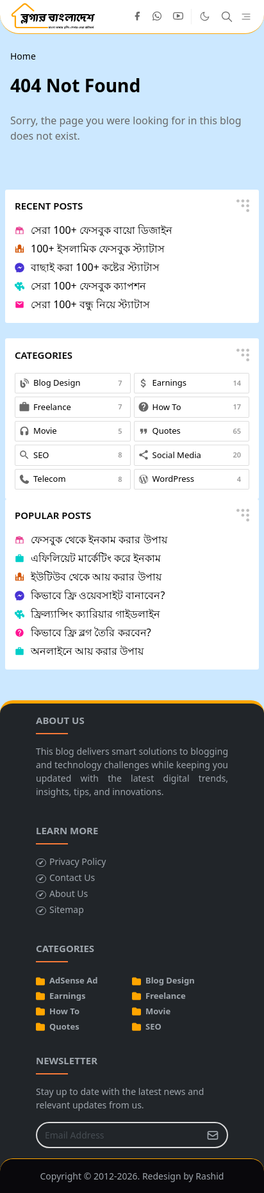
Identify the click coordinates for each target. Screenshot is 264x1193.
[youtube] (178, 16)
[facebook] (137, 16)
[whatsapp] (157, 16)
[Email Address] (118, 1135)
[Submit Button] (213, 1135)
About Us (68, 893)
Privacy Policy (77, 861)
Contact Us (72, 877)
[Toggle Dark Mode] (204, 16)
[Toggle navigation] (246, 17)
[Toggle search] (226, 16)
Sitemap (66, 909)
